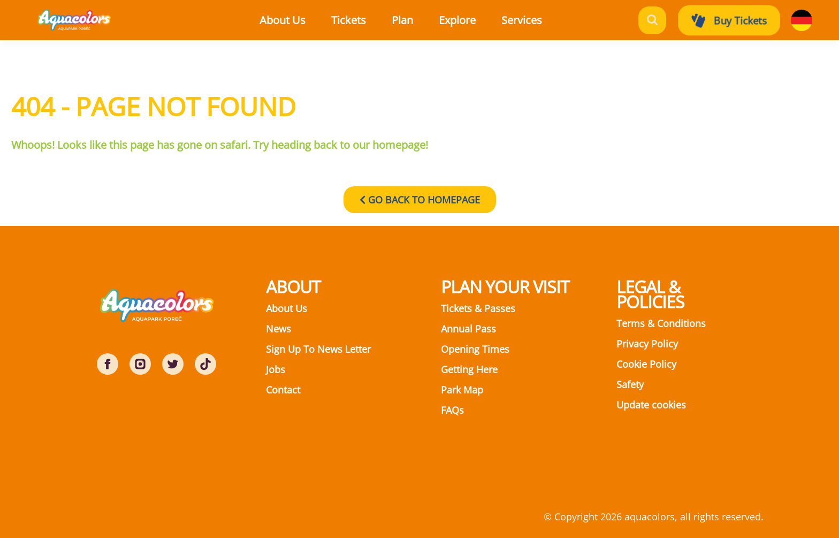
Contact (283, 389)
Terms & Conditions (661, 323)
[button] (362, 20)
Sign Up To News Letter (318, 349)
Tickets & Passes (478, 308)
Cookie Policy (646, 364)
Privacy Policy (647, 343)
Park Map (462, 389)
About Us (286, 308)
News (278, 328)
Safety (630, 384)
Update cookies (651, 404)
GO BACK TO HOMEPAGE (420, 199)
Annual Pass (468, 328)
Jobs (275, 369)
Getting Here (469, 369)
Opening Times (475, 349)
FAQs (452, 410)
